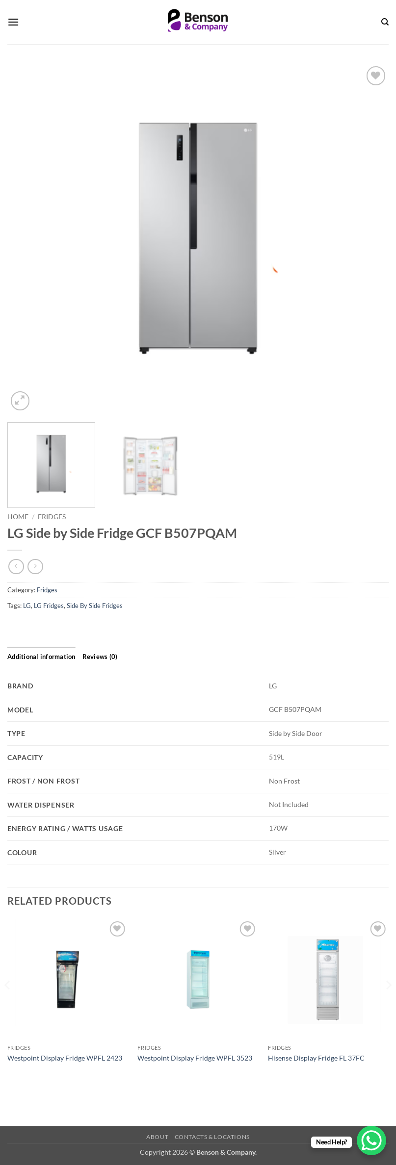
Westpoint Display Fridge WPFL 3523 (194, 1058)
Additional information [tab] (41, 656)
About (157, 1136)
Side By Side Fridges (95, 605)
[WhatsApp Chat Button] (371, 1140)
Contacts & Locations (212, 1136)
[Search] (385, 22)
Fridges (52, 517)
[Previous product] (35, 566)
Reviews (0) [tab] (100, 656)
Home (17, 517)
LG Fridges (49, 605)
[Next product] (16, 566)
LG (27, 605)
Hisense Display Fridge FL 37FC (316, 1058)
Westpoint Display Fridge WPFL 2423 (64, 1058)
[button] (13, 22)
